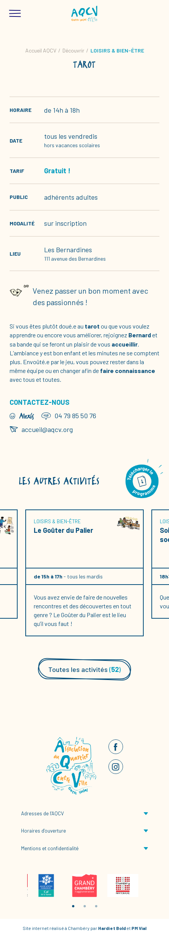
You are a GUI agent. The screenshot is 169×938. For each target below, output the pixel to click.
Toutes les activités (84, 669)
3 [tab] (96, 906)
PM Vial (138, 928)
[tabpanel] (46, 885)
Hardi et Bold (112, 928)
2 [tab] (85, 906)
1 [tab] (73, 906)
